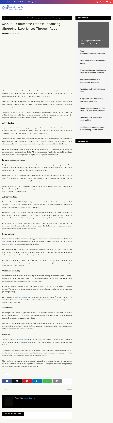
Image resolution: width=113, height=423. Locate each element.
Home (3, 2)
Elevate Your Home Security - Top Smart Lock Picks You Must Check (92, 109)
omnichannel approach (20, 297)
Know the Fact (18, 2)
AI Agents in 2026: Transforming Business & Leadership (91, 100)
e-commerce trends (21, 339)
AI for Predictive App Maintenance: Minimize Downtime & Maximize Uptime (93, 71)
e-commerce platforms (35, 107)
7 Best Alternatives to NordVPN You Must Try (93, 62)
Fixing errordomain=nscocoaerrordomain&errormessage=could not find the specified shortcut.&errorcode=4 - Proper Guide (93, 52)
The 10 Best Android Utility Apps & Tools (92, 90)
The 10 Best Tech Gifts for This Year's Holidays (91, 119)
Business (11, 18)
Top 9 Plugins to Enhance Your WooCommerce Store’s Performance (91, 42)
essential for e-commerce (48, 181)
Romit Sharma (14, 33)
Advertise (38, 2)
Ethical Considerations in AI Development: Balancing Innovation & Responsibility (90, 81)
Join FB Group (29, 2)
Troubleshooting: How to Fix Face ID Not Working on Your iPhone (92, 128)
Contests (9, 2)
